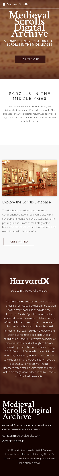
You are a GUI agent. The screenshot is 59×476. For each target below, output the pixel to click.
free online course (22, 301)
